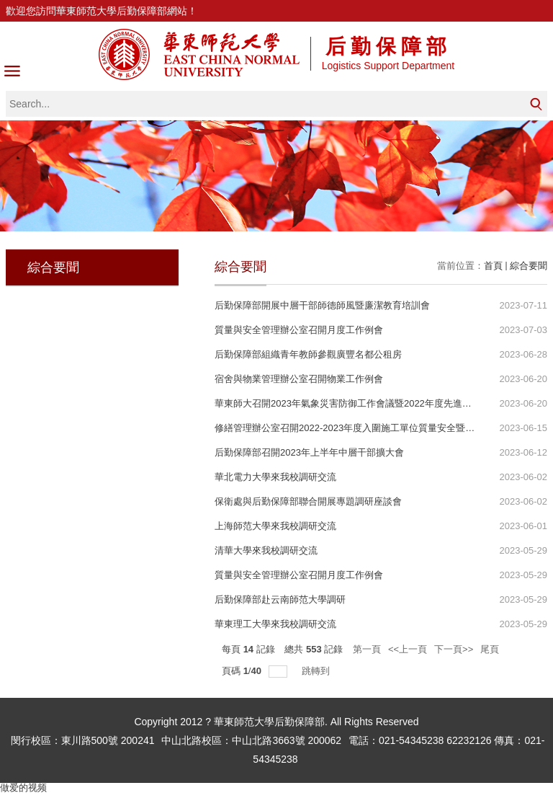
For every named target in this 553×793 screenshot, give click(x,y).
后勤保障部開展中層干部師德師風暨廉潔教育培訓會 (322, 305)
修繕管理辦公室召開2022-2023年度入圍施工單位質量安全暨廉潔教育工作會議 (377, 427)
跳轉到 (317, 670)
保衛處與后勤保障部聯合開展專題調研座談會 (308, 501)
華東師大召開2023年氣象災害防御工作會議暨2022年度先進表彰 (348, 403)
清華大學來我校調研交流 (266, 550)
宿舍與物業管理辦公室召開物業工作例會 (299, 378)
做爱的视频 (23, 787)
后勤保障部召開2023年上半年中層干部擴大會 (309, 452)
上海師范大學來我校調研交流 (275, 525)
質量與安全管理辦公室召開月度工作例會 (299, 329)
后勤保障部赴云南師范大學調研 (280, 599)
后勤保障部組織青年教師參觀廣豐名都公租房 (308, 354)
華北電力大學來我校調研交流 (275, 476)
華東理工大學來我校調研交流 (275, 624)
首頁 (493, 265)
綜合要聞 (528, 265)
